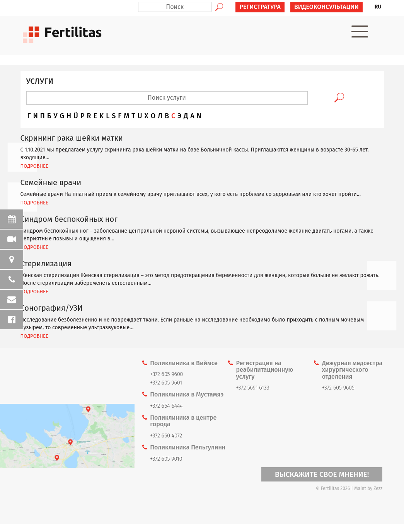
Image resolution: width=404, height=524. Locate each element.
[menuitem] (378, 7)
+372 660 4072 (166, 435)
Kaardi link (67, 436)
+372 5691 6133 (252, 387)
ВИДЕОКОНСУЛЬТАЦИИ (326, 6)
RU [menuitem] (378, 6)
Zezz (377, 488)
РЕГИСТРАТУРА (260, 6)
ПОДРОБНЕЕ (34, 166)
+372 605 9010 (166, 459)
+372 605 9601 (166, 382)
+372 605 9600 (166, 374)
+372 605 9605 (338, 387)
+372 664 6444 (166, 406)
